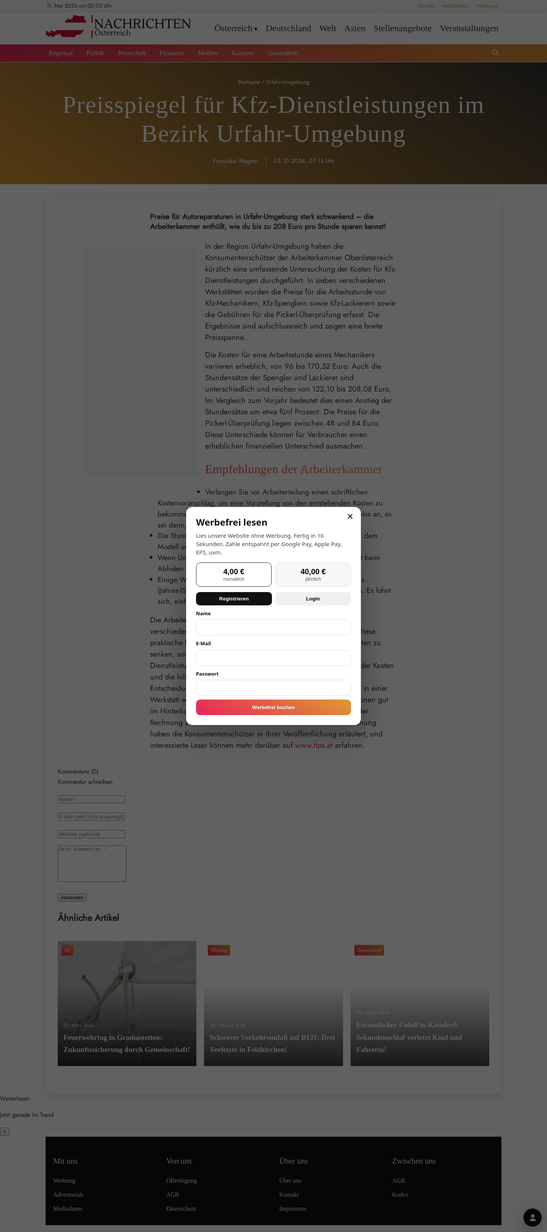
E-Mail (203, 643)
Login (313, 599)
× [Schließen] (350, 516)
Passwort (207, 673)
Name (203, 613)
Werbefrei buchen (273, 707)
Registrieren (234, 599)
